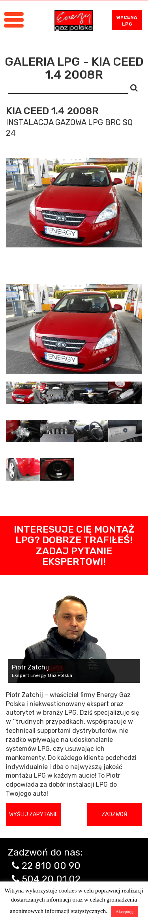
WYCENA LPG (126, 21)
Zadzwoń (114, 814)
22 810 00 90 (51, 865)
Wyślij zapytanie (33, 814)
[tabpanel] (74, 329)
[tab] (23, 393)
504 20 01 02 (51, 879)
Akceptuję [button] (124, 911)
